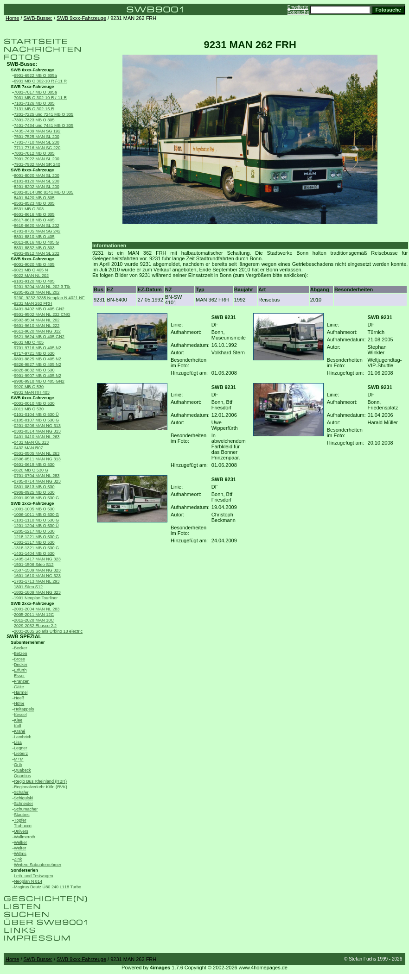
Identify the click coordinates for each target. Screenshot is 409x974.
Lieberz (21, 753)
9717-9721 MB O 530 (34, 353)
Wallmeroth (24, 837)
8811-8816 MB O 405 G (36, 242)
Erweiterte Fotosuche (298, 10)
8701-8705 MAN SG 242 (37, 231)
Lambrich (23, 737)
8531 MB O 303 (29, 209)
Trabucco (23, 825)
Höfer (19, 703)
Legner (20, 748)
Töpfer (20, 820)
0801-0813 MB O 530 (34, 486)
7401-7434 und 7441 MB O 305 (43, 125)
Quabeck (22, 770)
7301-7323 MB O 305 (34, 120)
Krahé (19, 731)
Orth (18, 764)
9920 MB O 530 (29, 386)
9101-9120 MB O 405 (34, 281)
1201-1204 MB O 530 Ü (36, 525)
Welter (20, 848)
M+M (19, 759)
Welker (20, 842)
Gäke (19, 687)
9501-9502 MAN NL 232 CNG (42, 314)
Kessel (20, 714)
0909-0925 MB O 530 (34, 492)
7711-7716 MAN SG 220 (37, 147)
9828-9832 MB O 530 (34, 370)
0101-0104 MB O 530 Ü (36, 414)
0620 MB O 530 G (31, 470)
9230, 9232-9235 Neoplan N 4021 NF (49, 297)
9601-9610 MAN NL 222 (36, 325)
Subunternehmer (28, 642)
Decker (20, 664)
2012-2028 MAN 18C (34, 620)
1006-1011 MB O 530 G (36, 514)
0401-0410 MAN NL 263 (36, 436)
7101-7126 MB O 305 (34, 103)
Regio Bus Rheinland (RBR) (40, 781)
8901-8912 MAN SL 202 (36, 253)
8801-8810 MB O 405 (34, 236)
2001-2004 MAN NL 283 (36, 609)
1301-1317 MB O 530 (34, 542)
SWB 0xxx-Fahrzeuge (32, 398)
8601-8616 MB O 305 (34, 214)
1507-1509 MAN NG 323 (37, 570)
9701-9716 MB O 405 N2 (37, 348)
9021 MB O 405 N (31, 270)
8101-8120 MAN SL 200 (36, 181)
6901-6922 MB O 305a (35, 75)
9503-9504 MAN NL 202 (36, 320)
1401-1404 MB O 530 (34, 553)
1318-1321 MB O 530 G (36, 548)
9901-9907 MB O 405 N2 (37, 375)
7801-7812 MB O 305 (34, 153)
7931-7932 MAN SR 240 (37, 164)
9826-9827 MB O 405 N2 (37, 364)
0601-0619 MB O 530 (34, 464)
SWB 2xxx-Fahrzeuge (32, 603)
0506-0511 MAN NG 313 (37, 459)
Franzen (22, 681)
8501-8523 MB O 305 (34, 203)
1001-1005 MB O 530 (34, 509)
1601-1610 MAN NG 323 (37, 575)
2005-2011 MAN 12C (34, 614)
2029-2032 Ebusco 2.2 (35, 625)
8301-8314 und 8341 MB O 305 (43, 192)
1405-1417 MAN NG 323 (37, 559)
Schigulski (23, 798)
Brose (19, 659)
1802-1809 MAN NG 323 (37, 592)
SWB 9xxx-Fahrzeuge (81, 18)
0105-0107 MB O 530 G (36, 420)
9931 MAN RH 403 (32, 392)
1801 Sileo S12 (28, 586)
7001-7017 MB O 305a (35, 92)
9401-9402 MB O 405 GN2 (39, 309)
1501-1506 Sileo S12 (34, 564)
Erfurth (20, 670)
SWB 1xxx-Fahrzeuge (32, 503)
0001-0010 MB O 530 (34, 403)
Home (12, 18)
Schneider (23, 803)
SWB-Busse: (38, 18)
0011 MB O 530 (29, 409)
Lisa (18, 742)
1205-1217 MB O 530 (34, 531)
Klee (18, 720)
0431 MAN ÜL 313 (31, 442)
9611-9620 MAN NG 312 (37, 331)
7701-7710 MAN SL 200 (36, 142)
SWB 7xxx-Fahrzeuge (32, 86)
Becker (20, 648)
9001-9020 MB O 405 (34, 264)
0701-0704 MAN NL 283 (36, 475)
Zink (18, 859)
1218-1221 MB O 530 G (36, 536)
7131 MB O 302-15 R (34, 109)
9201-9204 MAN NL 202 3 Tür (42, 286)
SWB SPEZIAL (23, 636)
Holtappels (24, 709)
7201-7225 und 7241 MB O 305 (43, 114)
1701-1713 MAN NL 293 (36, 581)
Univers (21, 831)
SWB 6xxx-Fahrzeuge (32, 70)
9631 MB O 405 (29, 342)
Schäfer (21, 792)
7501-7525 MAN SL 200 (36, 136)
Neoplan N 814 (28, 881)
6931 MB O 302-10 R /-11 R (40, 81)
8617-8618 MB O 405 (34, 220)
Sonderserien (24, 870)
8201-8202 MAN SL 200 (36, 186)
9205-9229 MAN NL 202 (36, 292)
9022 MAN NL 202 (31, 275)
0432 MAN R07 (28, 448)
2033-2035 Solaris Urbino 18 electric (48, 631)
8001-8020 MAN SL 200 (36, 175)
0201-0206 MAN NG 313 (37, 425)
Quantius (22, 775)
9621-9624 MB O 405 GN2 (39, 336)
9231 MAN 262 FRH (33, 303)
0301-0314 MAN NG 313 (37, 431)
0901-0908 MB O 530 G (36, 498)
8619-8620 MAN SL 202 (36, 225)
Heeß (19, 698)
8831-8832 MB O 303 (34, 247)
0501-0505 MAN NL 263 (36, 453)
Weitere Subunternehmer (37, 864)
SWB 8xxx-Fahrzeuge (32, 170)
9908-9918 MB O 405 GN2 (39, 381)
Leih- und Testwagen (33, 875)
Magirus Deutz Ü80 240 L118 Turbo (47, 887)
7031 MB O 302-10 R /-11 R (40, 97)
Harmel (21, 692)
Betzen (20, 653)
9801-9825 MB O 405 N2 (37, 359)
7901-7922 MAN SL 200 (36, 159)
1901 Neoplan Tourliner (36, 598)
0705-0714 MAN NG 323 (37, 481)
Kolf (17, 725)
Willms (20, 853)
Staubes (22, 814)
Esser (19, 675)
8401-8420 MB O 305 (34, 197)
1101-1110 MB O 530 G (36, 520)
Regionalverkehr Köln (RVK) (40, 787)
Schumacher (26, 809)
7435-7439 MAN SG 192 (37, 131)
